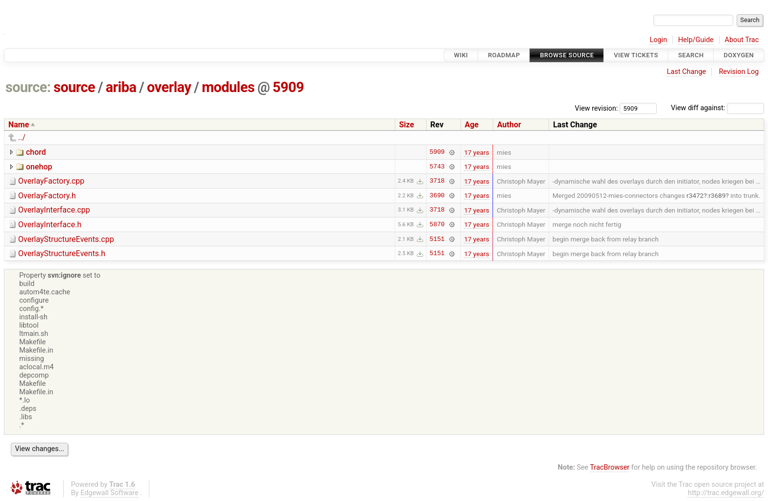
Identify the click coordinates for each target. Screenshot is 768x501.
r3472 (695, 195)
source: (28, 87)
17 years (476, 152)
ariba (121, 87)
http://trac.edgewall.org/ (726, 493)
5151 (437, 239)
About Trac (742, 40)
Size (406, 124)
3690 (437, 195)
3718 (437, 181)
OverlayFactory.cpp (51, 181)
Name (18, 124)
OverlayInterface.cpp (54, 210)
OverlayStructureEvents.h (61, 253)
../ (21, 137)
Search (690, 55)
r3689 (716, 195)
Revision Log (739, 72)
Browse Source (567, 55)
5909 (288, 87)
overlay (169, 87)
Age (472, 124)
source (74, 87)
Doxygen (738, 55)
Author (509, 124)
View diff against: (717, 108)
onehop (39, 166)
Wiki (461, 55)
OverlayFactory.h (47, 195)
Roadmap (504, 55)
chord (36, 152)
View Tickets (636, 55)
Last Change (686, 72)
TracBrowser (610, 467)
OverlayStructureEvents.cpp (66, 239)
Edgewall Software (109, 493)
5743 (437, 166)
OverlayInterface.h (49, 224)
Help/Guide (696, 40)
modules (228, 87)
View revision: (596, 108)
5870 (437, 224)
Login (658, 40)
